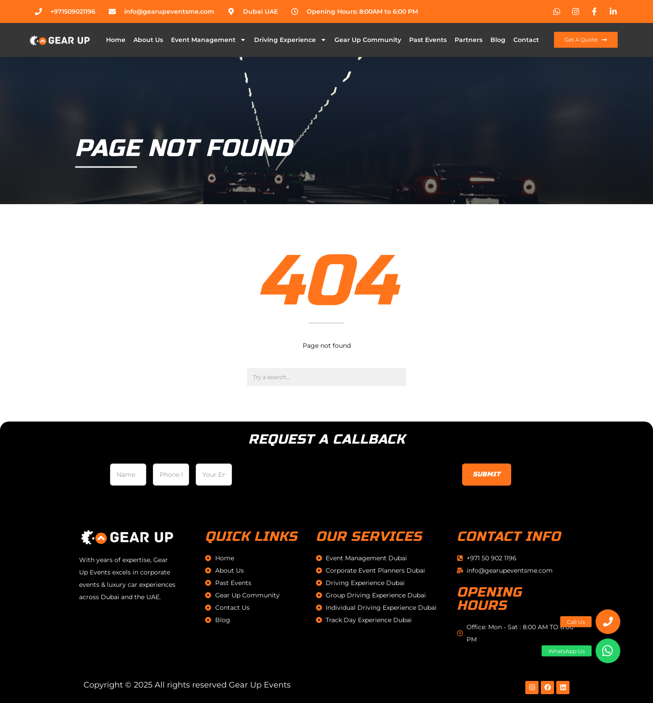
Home (115, 40)
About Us (148, 40)
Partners (468, 40)
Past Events (428, 40)
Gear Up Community (367, 40)
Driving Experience (290, 39)
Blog (497, 40)
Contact (526, 40)
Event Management (208, 39)
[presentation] (306, 477)
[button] (608, 650)
